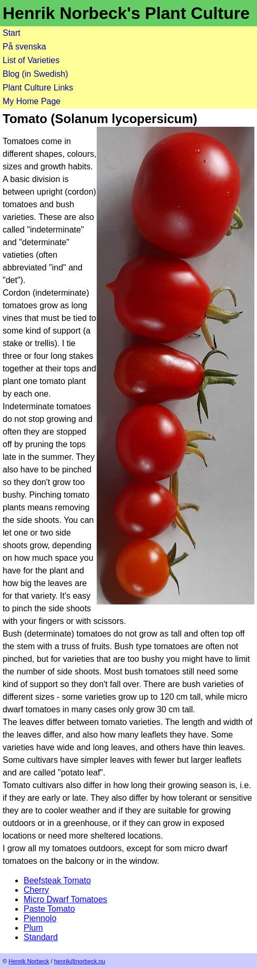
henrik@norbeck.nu (79, 961)
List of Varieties (31, 60)
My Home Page (31, 101)
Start (11, 32)
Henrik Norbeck (28, 961)
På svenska (24, 46)
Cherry (36, 889)
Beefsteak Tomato (57, 880)
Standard (41, 937)
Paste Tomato (49, 908)
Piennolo (40, 918)
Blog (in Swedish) (35, 73)
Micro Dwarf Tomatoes (65, 899)
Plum (33, 927)
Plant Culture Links (38, 87)
